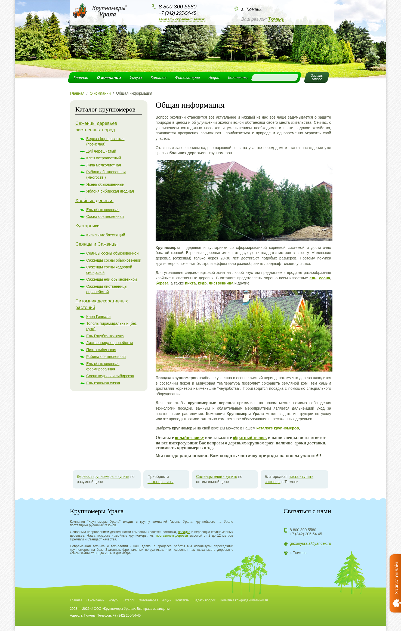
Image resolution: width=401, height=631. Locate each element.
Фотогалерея (187, 77)
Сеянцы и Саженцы (96, 244)
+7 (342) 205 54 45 (306, 534)
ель (313, 278)
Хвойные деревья (94, 200)
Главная (81, 77)
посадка (184, 532)
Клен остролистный (103, 158)
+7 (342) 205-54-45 (177, 13)
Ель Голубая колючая (105, 336)
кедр (202, 283)
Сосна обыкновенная (105, 216)
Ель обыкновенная (102, 210)
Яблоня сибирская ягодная (110, 191)
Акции (214, 77)
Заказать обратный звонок (181, 19)
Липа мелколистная (103, 165)
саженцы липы (160, 482)
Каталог (158, 77)
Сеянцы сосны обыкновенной (112, 253)
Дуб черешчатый (101, 151)
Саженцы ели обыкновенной (111, 279)
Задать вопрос (205, 600)
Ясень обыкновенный (105, 184)
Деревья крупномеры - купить (103, 476)
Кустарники (87, 225)
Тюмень (276, 19)
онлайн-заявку (189, 437)
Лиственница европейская (109, 343)
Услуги (136, 77)
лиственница (221, 283)
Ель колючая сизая (103, 383)
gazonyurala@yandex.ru (310, 543)
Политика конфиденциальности (244, 600)
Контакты (238, 77)
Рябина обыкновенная (106, 356)
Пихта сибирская (101, 350)
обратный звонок (250, 437)
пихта (190, 283)
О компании (109, 77)
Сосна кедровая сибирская (110, 376)
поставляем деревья (172, 535)
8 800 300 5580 (177, 7)
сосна (324, 278)
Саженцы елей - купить (216, 476)
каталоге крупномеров (277, 428)
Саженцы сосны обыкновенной (113, 260)
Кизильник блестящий (105, 235)
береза (162, 283)
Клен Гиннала (98, 316)
